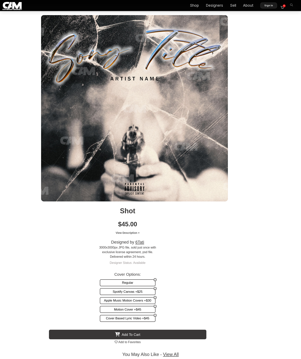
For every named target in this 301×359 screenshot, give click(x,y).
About (250, 6)
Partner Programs (277, 280)
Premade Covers (195, 264)
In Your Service (49, 236)
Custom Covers (194, 268)
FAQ (286, 268)
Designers (216, 6)
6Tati (231, 56)
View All (172, 163)
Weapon (184, 236)
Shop (196, 6)
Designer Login (137, 339)
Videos (188, 280)
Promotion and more (197, 276)
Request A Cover (195, 272)
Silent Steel (117, 236)
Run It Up (251, 236)
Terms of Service (162, 339)
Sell (235, 6)
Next (288, 203)
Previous (13, 203)
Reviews (283, 272)
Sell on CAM (280, 276)
